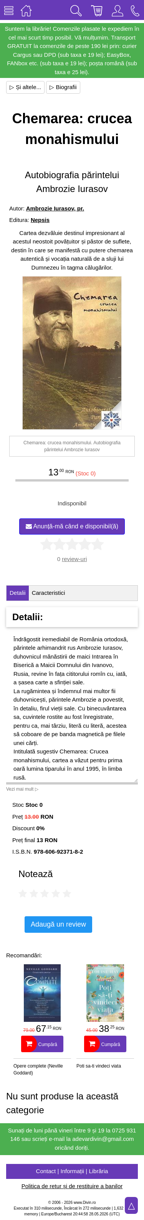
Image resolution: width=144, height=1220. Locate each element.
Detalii (18, 592)
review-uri (74, 559)
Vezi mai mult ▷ (22, 789)
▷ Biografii (63, 87)
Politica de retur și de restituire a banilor (72, 1186)
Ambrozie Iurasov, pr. (55, 208)
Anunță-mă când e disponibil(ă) (72, 526)
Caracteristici (48, 592)
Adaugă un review (58, 924)
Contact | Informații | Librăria (72, 1171)
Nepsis (40, 220)
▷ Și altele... (25, 87)
